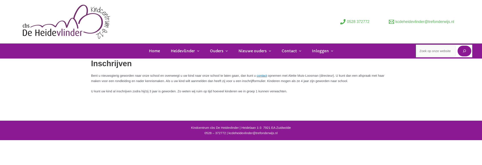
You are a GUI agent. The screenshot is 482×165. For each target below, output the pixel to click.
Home (154, 51)
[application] (197, 51)
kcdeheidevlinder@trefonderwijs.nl (253, 133)
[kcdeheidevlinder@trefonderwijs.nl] (421, 22)
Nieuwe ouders (254, 51)
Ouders (219, 51)
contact (262, 75)
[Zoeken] (464, 51)
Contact (291, 51)
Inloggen (322, 51)
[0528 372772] (355, 22)
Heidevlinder (185, 51)
